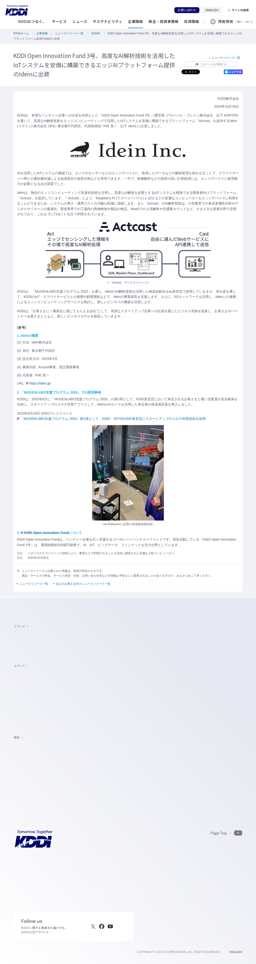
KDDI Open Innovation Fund (45, 533)
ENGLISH (212, 10)
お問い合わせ (187, 10)
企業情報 (42, 33)
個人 (239, 21)
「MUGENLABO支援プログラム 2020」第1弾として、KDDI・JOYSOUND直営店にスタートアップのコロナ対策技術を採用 (111, 419)
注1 (149, 198)
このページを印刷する (211, 64)
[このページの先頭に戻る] (226, 833)
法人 (248, 21)
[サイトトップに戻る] (17, 10)
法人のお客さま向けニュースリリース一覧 (83, 583)
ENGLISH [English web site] (235, 952)
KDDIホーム (21, 33)
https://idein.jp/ (38, 383)
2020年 (95, 33)
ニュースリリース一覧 (69, 33)
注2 (68, 214)
